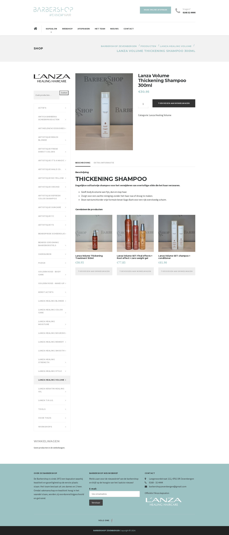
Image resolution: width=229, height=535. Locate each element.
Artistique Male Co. (49, 169)
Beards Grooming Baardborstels (48, 243)
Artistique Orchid (49, 187)
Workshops (45, 427)
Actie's (42, 108)
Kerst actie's (45, 292)
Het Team (100, 29)
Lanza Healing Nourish (51, 333)
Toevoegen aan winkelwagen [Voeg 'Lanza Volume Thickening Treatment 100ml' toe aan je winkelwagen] (94, 273)
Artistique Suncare (49, 207)
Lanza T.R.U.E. (45, 400)
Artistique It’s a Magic (51, 160)
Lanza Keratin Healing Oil (51, 390)
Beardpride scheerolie (51, 234)
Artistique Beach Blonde (48, 138)
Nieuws (114, 29)
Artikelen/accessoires (51, 128)
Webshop (67, 29)
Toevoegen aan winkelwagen (174, 104)
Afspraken (84, 29)
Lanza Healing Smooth (51, 351)
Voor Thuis (44, 418)
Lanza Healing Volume (160, 115)
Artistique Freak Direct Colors (48, 150)
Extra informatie (104, 163)
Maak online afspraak (154, 10)
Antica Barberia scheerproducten (48, 118)
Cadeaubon (44, 254)
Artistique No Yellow (51, 178)
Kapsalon (51, 29)
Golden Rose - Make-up (51, 283)
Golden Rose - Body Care (49, 273)
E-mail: (93, 488)
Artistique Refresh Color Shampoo (49, 197)
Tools (42, 409)
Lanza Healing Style (50, 371)
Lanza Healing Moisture (46, 322)
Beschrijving (82, 163)
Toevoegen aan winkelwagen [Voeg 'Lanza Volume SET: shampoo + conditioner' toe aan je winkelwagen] (177, 273)
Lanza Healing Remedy (51, 342)
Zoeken (64, 92)
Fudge (41, 263)
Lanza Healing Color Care (50, 311)
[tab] (84, 163)
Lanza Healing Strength (46, 360)
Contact (129, 29)
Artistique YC (46, 216)
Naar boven (184, 520)
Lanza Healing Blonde (51, 301)
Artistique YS (46, 225)
